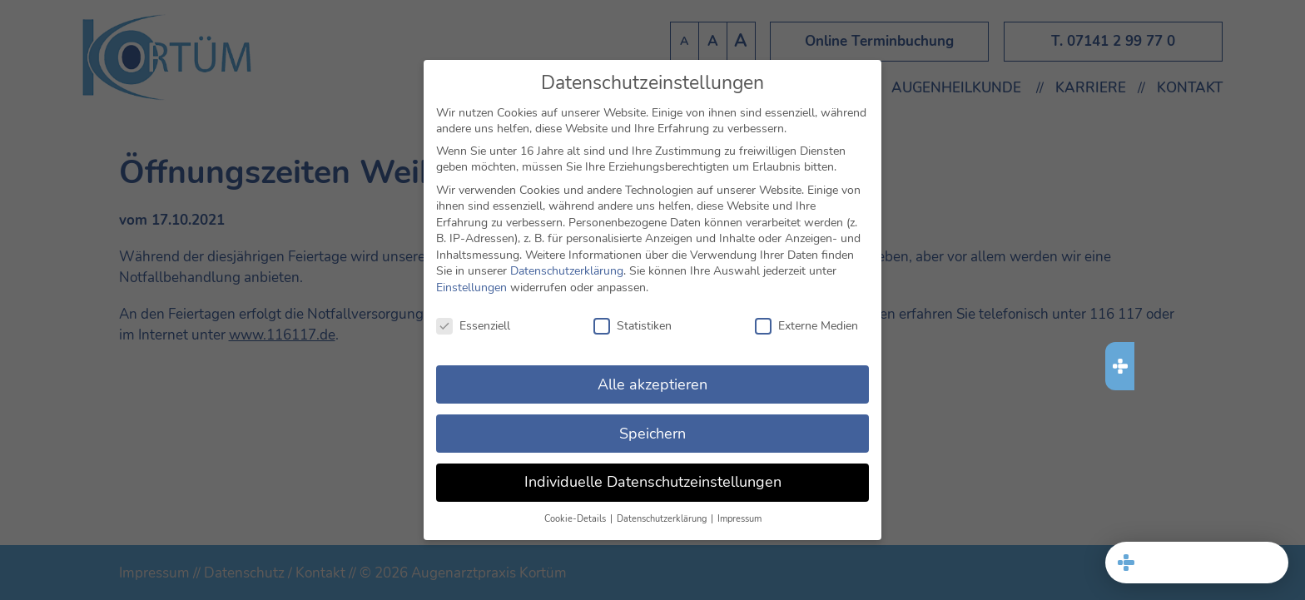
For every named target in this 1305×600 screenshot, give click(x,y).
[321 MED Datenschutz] (1196, 496)
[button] (1196, 562)
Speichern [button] (652, 431)
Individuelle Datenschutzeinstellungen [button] (653, 480)
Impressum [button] (739, 517)
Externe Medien (806, 324)
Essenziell (473, 324)
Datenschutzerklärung (566, 269)
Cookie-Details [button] (576, 517)
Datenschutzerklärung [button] (663, 517)
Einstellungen (471, 286)
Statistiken (632, 324)
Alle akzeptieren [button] (652, 382)
